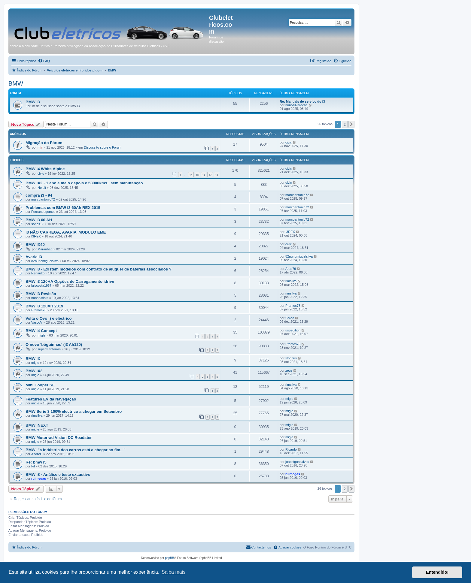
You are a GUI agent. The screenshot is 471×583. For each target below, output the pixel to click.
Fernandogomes (43, 211)
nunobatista (39, 298)
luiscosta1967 (41, 285)
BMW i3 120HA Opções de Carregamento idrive (70, 281)
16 (203, 175)
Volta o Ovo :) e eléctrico (49, 318)
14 (190, 175)
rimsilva (290, 281)
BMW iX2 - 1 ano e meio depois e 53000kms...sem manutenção (84, 183)
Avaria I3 (34, 257)
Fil (33, 466)
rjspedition (292, 330)
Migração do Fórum (44, 142)
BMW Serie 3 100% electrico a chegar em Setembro (74, 411)
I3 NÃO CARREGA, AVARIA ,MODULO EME (66, 232)
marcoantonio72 (43, 199)
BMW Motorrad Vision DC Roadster (59, 437)
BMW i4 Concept (41, 330)
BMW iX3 (34, 371)
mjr (40, 147)
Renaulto (37, 273)
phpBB (169, 558)
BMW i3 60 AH (39, 220)
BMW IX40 (35, 244)
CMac (289, 318)
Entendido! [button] (437, 572)
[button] (351, 124)
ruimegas (38, 478)
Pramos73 (38, 310)
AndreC (36, 454)
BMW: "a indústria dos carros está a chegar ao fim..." (76, 450)
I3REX (36, 236)
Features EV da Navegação (51, 399)
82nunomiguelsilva (45, 261)
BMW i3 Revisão (41, 294)
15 (197, 175)
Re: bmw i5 (36, 462)
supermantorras (49, 349)
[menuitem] (44, 61)
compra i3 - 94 (39, 195)
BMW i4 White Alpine (45, 169)
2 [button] (345, 124)
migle (41, 335)
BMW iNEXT (37, 425)
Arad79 (290, 268)
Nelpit (42, 187)
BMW (15, 83)
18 (216, 175)
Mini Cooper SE (40, 385)
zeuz (288, 370)
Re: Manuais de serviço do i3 (302, 101)
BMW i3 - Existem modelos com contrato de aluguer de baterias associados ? (99, 269)
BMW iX (33, 358)
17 (209, 175)
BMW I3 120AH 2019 (44, 306)
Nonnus (291, 358)
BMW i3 (33, 102)
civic (288, 142)
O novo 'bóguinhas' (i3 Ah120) (54, 344)
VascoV (36, 322)
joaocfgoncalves (297, 462)
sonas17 (37, 224)
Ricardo (291, 449)
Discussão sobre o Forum (102, 147)
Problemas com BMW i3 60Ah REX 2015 (63, 207)
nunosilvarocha (296, 105)
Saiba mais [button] (173, 572)
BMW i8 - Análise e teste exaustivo (58, 474)
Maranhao (45, 249)
